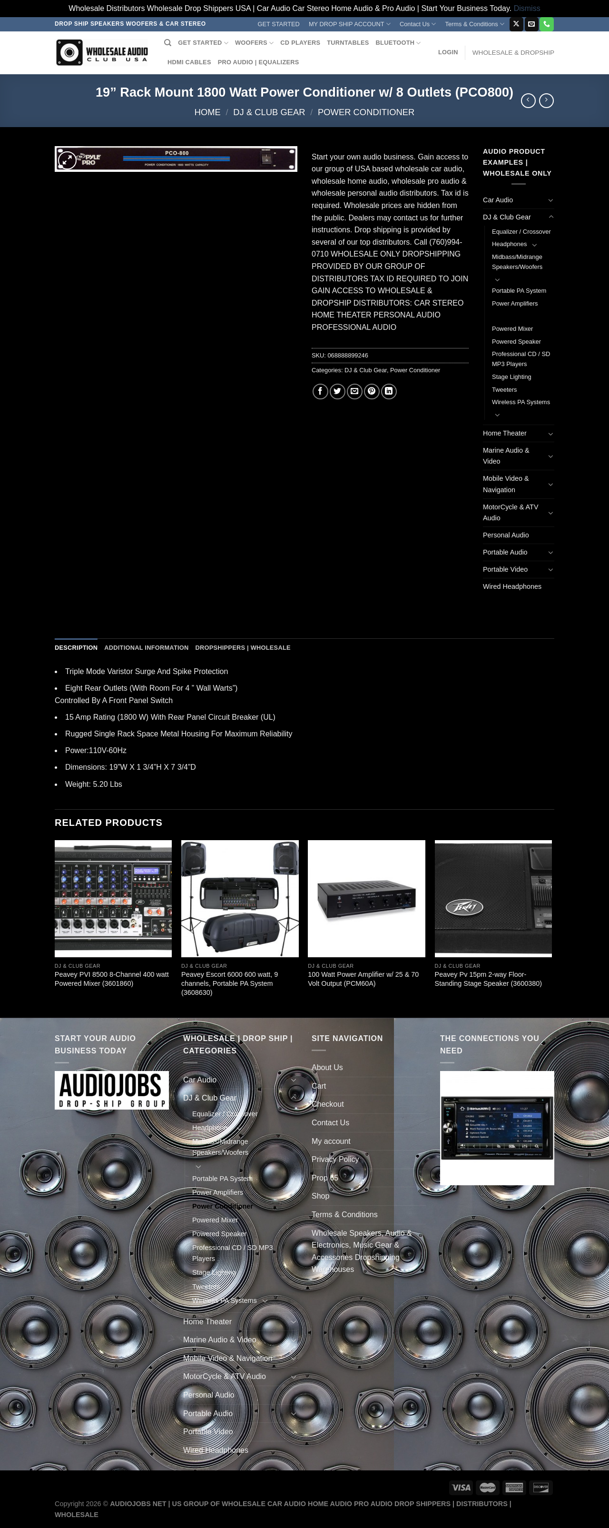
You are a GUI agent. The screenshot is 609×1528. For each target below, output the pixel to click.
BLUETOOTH (398, 43)
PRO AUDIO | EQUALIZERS (258, 62)
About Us (327, 1067)
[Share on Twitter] (337, 391)
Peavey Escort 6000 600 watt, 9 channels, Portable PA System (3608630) (229, 983)
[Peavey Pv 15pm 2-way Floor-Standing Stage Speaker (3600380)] (493, 899)
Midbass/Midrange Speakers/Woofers (517, 261)
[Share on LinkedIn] (389, 391)
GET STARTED (279, 24)
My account (331, 1141)
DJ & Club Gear (269, 112)
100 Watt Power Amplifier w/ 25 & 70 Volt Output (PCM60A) (363, 979)
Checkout (328, 1104)
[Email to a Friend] (355, 391)
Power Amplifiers (515, 303)
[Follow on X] (516, 24)
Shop (320, 1196)
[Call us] (546, 24)
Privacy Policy (335, 1159)
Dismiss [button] (527, 8)
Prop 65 (325, 1178)
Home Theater (505, 433)
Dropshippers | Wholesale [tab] (242, 647)
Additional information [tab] (146, 647)
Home (208, 112)
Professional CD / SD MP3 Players (521, 358)
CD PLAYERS (300, 42)
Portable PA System (519, 290)
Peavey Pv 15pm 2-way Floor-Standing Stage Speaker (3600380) (488, 979)
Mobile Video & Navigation (506, 484)
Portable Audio (505, 552)
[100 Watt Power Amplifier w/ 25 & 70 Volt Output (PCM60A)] (366, 899)
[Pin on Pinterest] (372, 391)
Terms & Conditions (474, 24)
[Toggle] (551, 200)
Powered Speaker (516, 341)
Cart (319, 1086)
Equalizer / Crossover (521, 231)
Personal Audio (506, 535)
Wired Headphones (512, 586)
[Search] (167, 43)
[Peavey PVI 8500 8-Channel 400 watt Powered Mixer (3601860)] (113, 899)
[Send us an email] (532, 24)
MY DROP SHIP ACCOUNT (350, 24)
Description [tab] (76, 647)
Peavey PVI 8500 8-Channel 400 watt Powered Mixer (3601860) (112, 979)
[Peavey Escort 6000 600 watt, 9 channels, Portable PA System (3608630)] (240, 899)
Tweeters (504, 389)
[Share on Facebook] (320, 391)
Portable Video (505, 569)
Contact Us (418, 24)
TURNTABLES (348, 42)
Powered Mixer (512, 328)
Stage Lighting (511, 376)
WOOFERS (254, 43)
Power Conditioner (366, 112)
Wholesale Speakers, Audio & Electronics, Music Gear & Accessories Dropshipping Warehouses (362, 1251)
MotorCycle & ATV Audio (511, 512)
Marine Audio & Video (506, 455)
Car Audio (498, 200)
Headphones (509, 244)
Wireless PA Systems (521, 402)
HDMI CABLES (189, 62)
